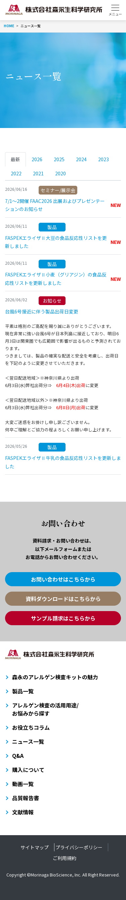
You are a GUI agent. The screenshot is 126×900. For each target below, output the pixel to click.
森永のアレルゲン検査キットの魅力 (55, 677)
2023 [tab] (103, 159)
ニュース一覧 (28, 741)
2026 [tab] (37, 159)
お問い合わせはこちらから (63, 579)
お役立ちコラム (31, 727)
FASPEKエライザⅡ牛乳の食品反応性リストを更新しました (63, 462)
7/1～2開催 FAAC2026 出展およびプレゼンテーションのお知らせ (63, 205)
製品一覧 (23, 691)
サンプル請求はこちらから (63, 618)
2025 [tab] (59, 159)
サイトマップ (34, 847)
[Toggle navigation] (115, 10)
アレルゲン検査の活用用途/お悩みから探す (45, 709)
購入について (28, 770)
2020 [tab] (60, 173)
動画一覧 (23, 784)
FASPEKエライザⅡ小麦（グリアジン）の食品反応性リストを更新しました (63, 278)
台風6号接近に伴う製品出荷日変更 (41, 311)
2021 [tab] (38, 173)
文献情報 (23, 812)
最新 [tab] (15, 159)
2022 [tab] (16, 173)
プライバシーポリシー (78, 847)
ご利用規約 (64, 858)
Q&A (18, 756)
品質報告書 (25, 798)
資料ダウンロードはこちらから (63, 599)
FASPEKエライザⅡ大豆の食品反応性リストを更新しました (63, 242)
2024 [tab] (81, 159)
